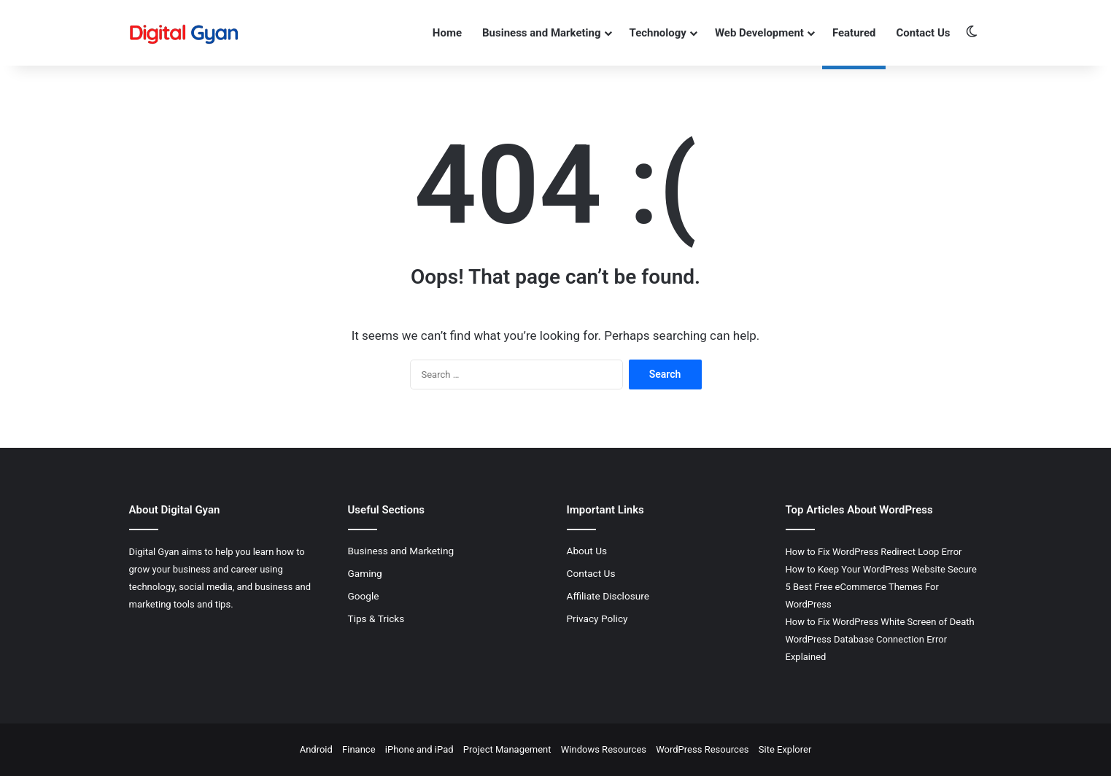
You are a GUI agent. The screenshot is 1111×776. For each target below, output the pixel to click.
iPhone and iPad (419, 749)
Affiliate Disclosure (608, 596)
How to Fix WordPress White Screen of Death (880, 621)
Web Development (759, 32)
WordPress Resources (702, 749)
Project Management (507, 749)
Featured (854, 32)
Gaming (365, 573)
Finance (358, 749)
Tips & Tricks (376, 618)
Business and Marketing (541, 32)
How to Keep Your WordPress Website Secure (881, 569)
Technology (658, 32)
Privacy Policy (597, 618)
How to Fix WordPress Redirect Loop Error (874, 551)
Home (447, 32)
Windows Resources (603, 749)
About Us (587, 550)
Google (363, 596)
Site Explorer (785, 749)
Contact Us (923, 32)
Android (316, 749)
